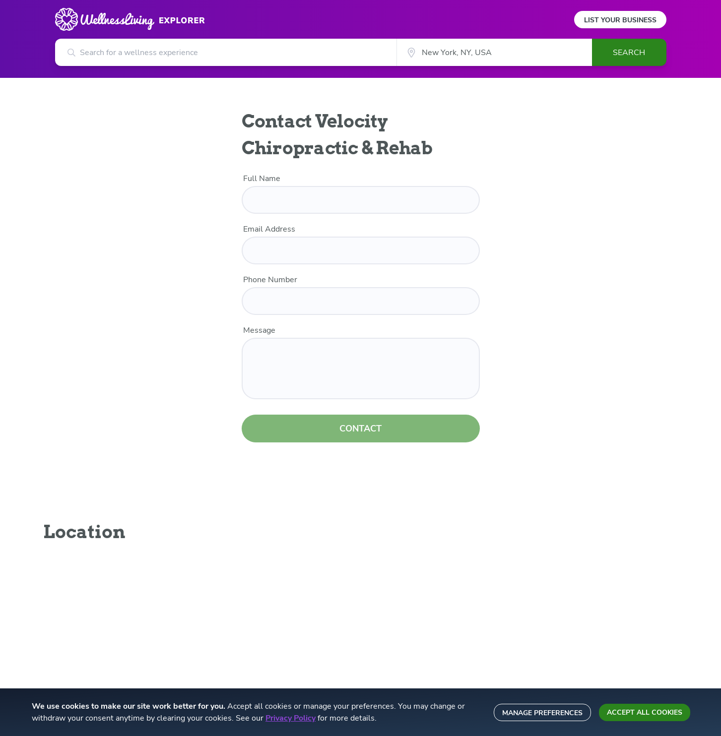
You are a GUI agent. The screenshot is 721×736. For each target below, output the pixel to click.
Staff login (401, 613)
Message (259, 330)
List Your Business (620, 20)
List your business (413, 584)
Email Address (269, 229)
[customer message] (361, 368)
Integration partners (248, 627)
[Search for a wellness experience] (226, 52)
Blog (392, 599)
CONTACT (360, 423)
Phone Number (270, 279)
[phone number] (361, 301)
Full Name (261, 178)
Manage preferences (542, 713)
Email (559, 584)
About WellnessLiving (252, 584)
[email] (361, 250)
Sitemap (397, 642)
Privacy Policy (290, 718)
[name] (361, 200)
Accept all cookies (644, 712)
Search (629, 52)
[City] (493, 52)
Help (392, 627)
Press (226, 599)
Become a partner (245, 613)
